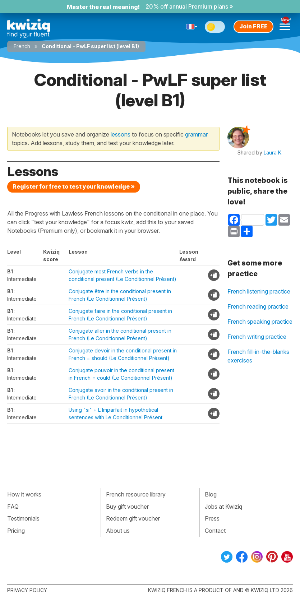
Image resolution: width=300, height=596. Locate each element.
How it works (24, 494)
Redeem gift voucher (133, 518)
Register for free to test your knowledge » (74, 186)
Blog (211, 494)
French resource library (136, 494)
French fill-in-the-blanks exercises (258, 356)
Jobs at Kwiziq (223, 506)
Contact (215, 530)
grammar (196, 134)
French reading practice (258, 306)
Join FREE (253, 26)
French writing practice (256, 336)
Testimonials (23, 518)
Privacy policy (27, 590)
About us (118, 530)
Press (212, 518)
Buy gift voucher (127, 506)
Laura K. (273, 152)
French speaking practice (259, 321)
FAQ (13, 506)
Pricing (16, 530)
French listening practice (258, 291)
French (22, 46)
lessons (120, 134)
